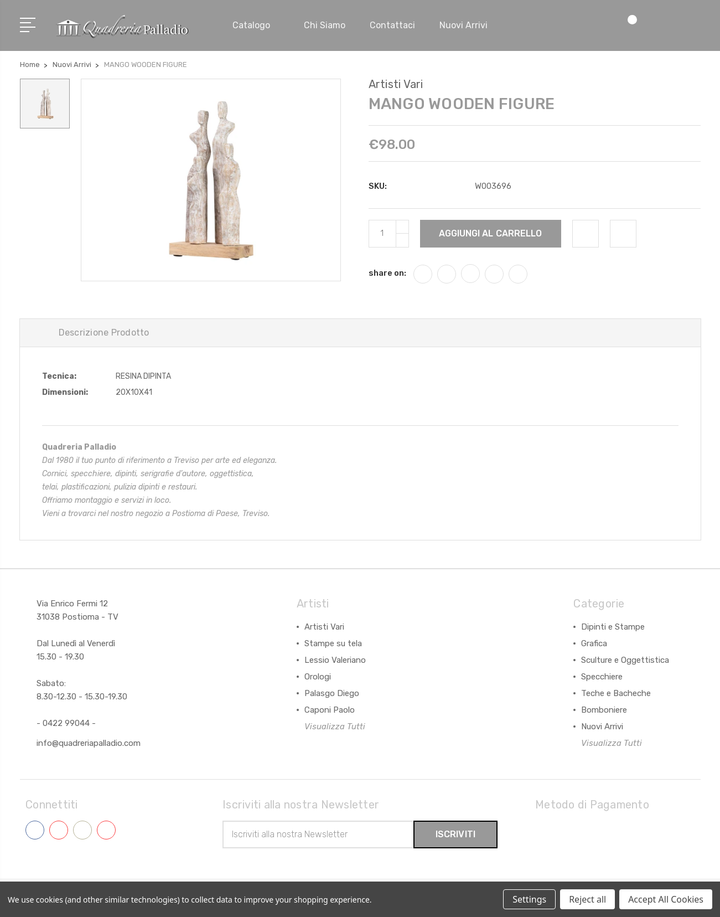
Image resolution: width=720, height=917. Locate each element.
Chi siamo (324, 25)
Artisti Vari (324, 627)
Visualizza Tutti (334, 726)
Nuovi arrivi (463, 25)
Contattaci (392, 25)
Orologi (317, 677)
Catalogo (255, 25)
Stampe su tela (333, 643)
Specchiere (602, 677)
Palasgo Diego (331, 693)
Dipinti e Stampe (613, 627)
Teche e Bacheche (616, 693)
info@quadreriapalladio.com (89, 743)
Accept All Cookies (665, 899)
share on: (387, 273)
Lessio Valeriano (335, 660)
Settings (529, 899)
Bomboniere (604, 710)
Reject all (587, 899)
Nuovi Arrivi (602, 726)
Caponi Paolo (329, 710)
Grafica (594, 643)
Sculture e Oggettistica (625, 660)
